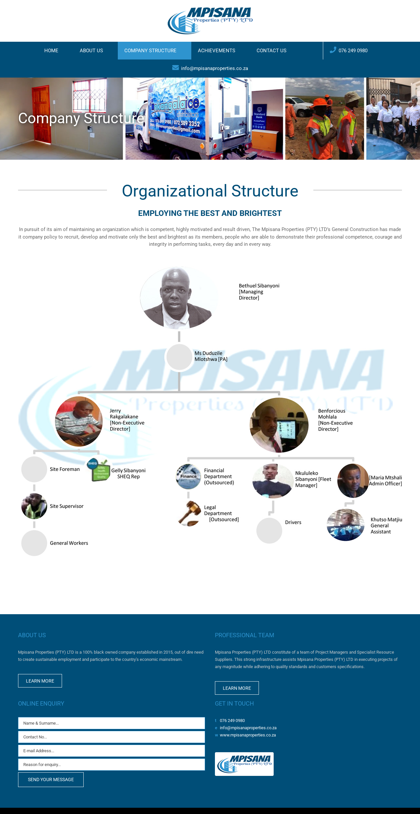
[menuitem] (55, 50)
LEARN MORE (40, 681)
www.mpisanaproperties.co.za (248, 735)
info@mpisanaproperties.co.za (248, 727)
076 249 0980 (232, 720)
